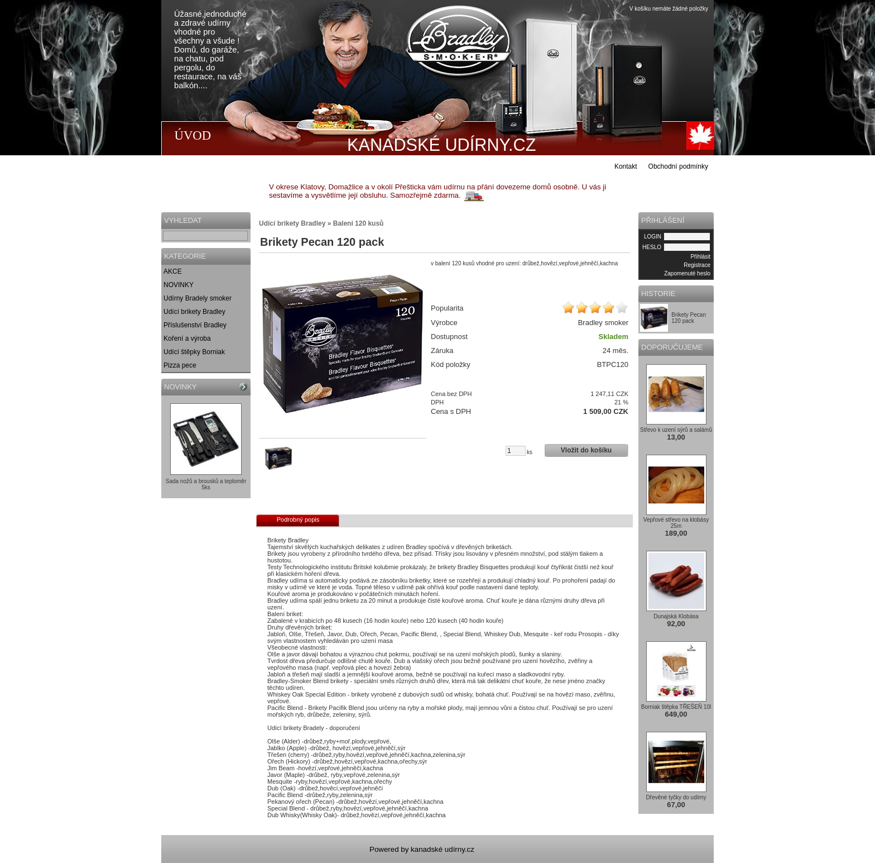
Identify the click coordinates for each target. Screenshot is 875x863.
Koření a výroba (187, 338)
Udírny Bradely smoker (198, 298)
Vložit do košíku (586, 450)
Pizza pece (180, 365)
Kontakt (625, 166)
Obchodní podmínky (678, 166)
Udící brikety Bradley (194, 312)
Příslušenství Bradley (195, 325)
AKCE (173, 271)
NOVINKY (179, 285)
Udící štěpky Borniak (194, 352)
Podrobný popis (298, 519)
